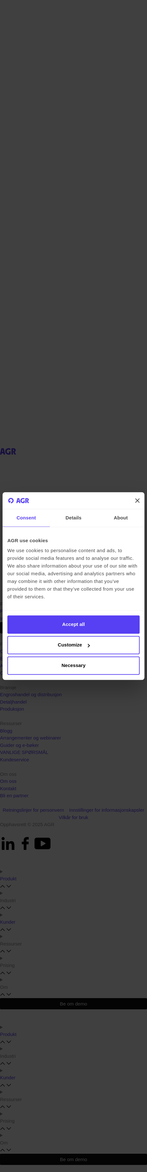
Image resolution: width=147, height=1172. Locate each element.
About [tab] (121, 517)
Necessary (73, 665)
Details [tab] (73, 517)
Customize (74, 645)
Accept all (73, 624)
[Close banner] (137, 500)
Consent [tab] (26, 517)
